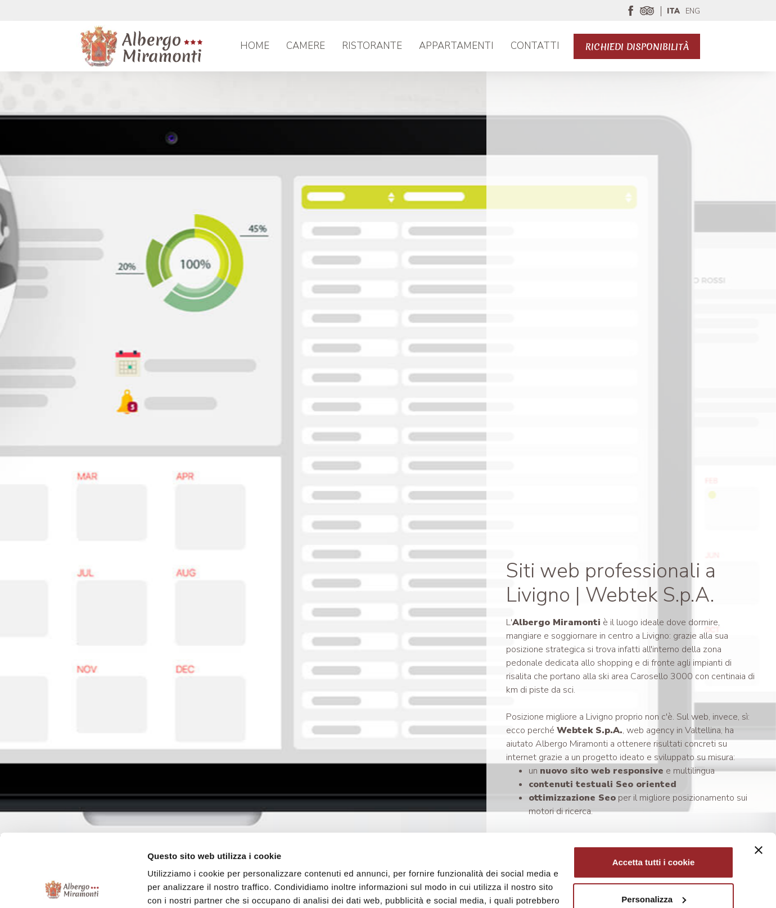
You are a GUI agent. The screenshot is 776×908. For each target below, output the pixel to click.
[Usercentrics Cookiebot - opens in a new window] (73, 886)
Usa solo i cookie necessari (653, 863)
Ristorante (372, 45)
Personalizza (653, 826)
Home (254, 45)
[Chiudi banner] (759, 777)
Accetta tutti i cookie (653, 789)
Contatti (535, 45)
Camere (305, 45)
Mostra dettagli (177, 886)
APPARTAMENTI (456, 45)
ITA (673, 11)
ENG (692, 11)
